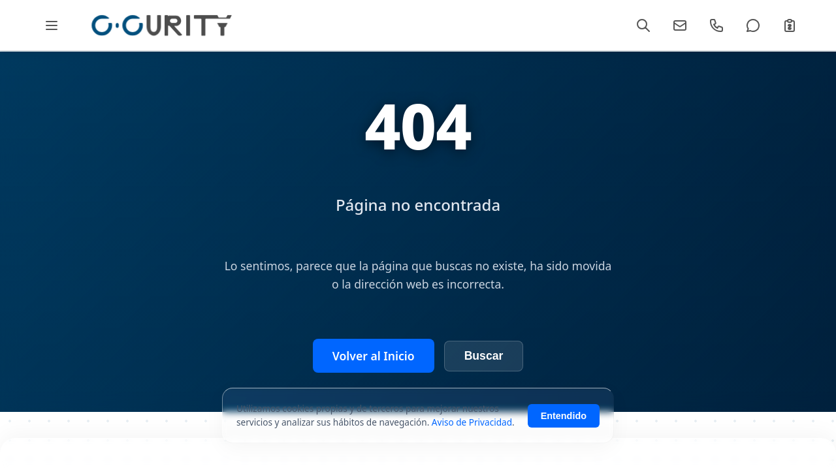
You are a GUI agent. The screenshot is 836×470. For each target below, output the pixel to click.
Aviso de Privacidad (472, 422)
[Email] (680, 25)
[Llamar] (716, 25)
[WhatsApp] (753, 25)
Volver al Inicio (373, 356)
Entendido (564, 416)
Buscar (484, 355)
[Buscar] (643, 25)
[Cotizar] (789, 25)
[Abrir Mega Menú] (51, 25)
